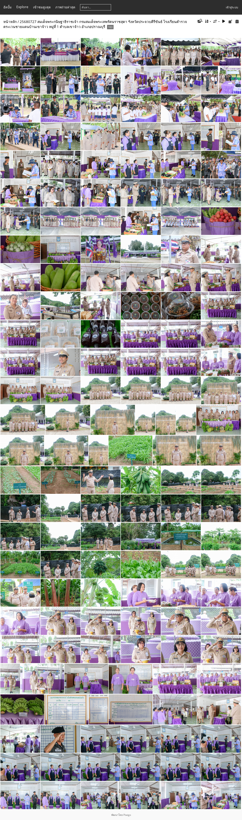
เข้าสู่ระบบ (232, 7)
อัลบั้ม (7, 7)
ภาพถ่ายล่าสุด (65, 7)
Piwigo (127, 815)
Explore (22, 7)
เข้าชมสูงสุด (42, 7)
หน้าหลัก (10, 21)
